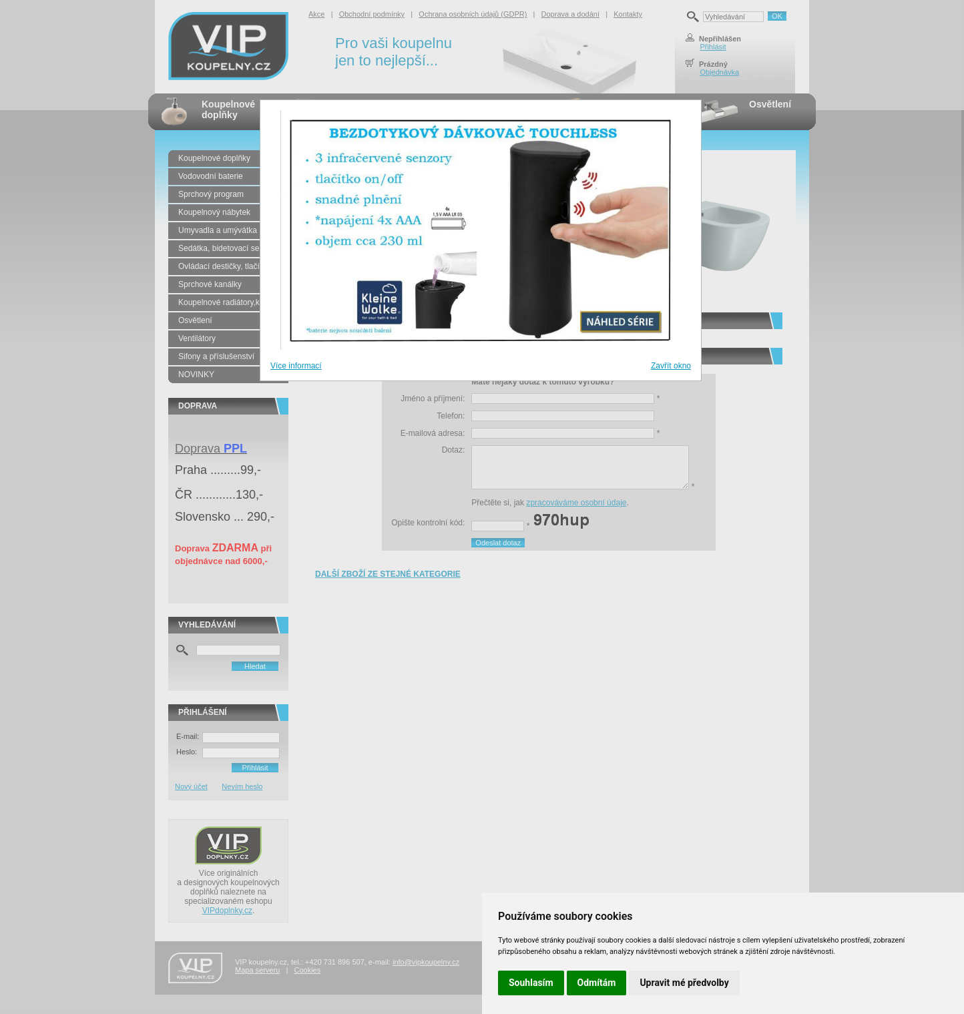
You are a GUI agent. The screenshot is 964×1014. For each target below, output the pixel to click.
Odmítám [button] (596, 982)
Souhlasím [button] (531, 982)
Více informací (296, 365)
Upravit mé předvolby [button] (684, 982)
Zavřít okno (671, 365)
